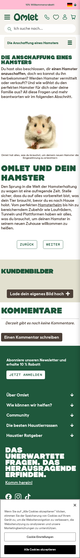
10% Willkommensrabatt (40, 4)
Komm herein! (18, 482)
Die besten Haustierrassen (32, 425)
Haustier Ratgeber (24, 435)
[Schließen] (75, 505)
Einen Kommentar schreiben (31, 337)
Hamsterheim (50, 205)
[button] (40, 435)
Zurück (27, 244)
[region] (40, 528)
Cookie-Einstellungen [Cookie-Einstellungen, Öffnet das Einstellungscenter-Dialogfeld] (40, 537)
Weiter (53, 244)
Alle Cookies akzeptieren (40, 549)
